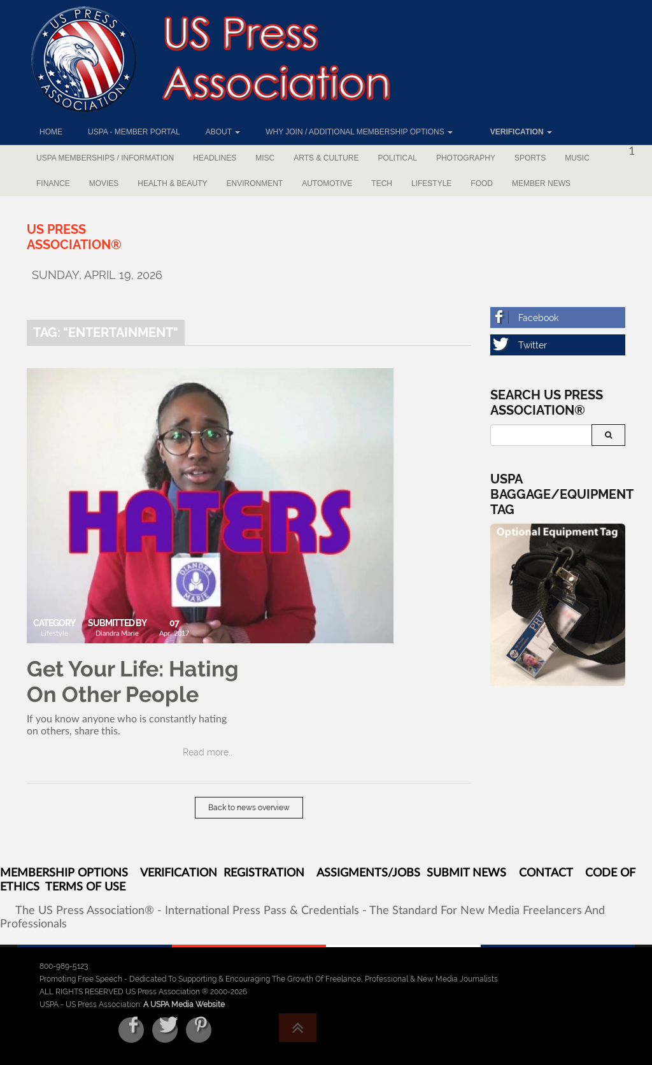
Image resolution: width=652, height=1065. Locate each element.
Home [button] (50, 131)
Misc (264, 158)
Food (482, 183)
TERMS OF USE (85, 887)
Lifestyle (431, 183)
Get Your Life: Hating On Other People (133, 681)
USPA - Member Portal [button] (134, 131)
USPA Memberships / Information (105, 158)
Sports (530, 158)
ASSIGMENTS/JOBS (368, 873)
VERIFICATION (178, 873)
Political (397, 158)
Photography (465, 158)
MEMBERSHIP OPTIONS (64, 873)
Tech (381, 183)
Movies (104, 183)
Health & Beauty (172, 183)
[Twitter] (558, 344)
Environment (255, 183)
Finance (53, 183)
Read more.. (207, 752)
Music (577, 158)
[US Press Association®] (74, 237)
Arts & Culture (326, 158)
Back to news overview (249, 807)
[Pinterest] (198, 1030)
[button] (515, 132)
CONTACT (545, 873)
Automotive (327, 183)
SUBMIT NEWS (466, 873)
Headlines (214, 158)
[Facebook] (558, 317)
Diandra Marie (117, 633)
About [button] (223, 131)
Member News (541, 183)
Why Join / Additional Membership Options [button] (359, 131)
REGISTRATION (263, 873)
